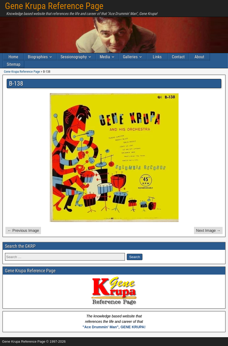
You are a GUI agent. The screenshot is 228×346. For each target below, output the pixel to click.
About (199, 56)
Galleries (130, 56)
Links (157, 56)
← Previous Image (23, 230)
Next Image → (208, 230)
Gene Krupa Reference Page (54, 6)
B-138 (16, 83)
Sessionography (74, 56)
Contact (178, 56)
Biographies (38, 56)
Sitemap (13, 64)
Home (13, 56)
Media (105, 56)
